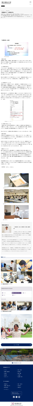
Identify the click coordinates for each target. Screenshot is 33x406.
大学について (6, 376)
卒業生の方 (19, 387)
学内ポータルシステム (15, 393)
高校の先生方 (6, 387)
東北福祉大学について (6, 367)
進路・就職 (19, 373)
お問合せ (5, 373)
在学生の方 (19, 385)
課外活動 (19, 371)
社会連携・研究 (20, 376)
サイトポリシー (6, 389)
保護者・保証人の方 (7, 385)
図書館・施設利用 (6, 371)
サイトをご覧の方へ (6, 381)
